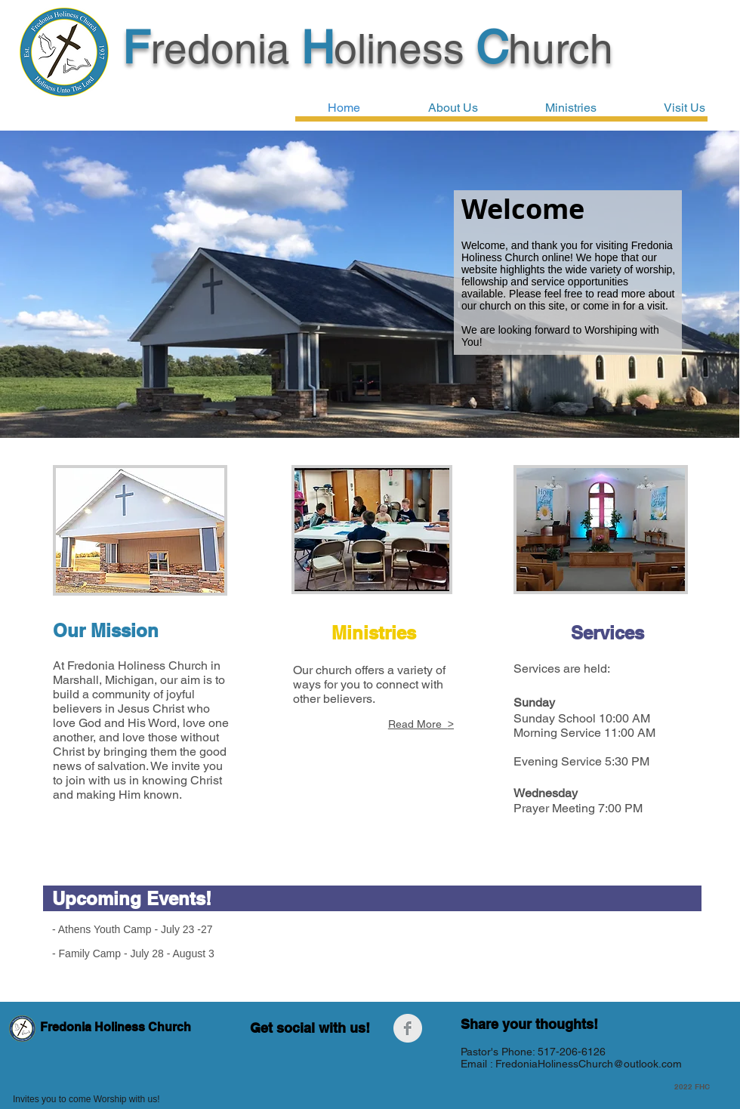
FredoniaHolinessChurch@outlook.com (588, 1064)
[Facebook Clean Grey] (407, 1028)
